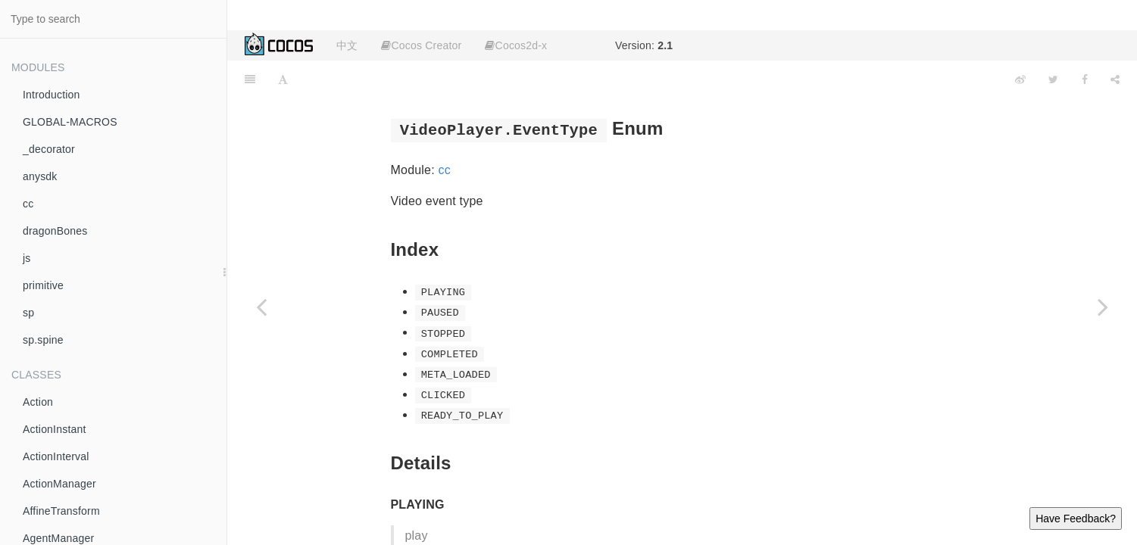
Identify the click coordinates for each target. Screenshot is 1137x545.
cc (28, 204)
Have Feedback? (1075, 518)
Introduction (51, 95)
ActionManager (59, 484)
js (27, 258)
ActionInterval (56, 456)
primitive (43, 285)
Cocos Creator (421, 45)
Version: (644, 45)
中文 (347, 45)
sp (28, 313)
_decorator (49, 149)
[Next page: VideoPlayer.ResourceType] (1103, 306)
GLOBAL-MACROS (70, 122)
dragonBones (55, 231)
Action (38, 402)
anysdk (40, 176)
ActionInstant (54, 429)
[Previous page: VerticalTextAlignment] (261, 306)
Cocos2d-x (516, 45)
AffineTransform (61, 511)
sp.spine (43, 340)
